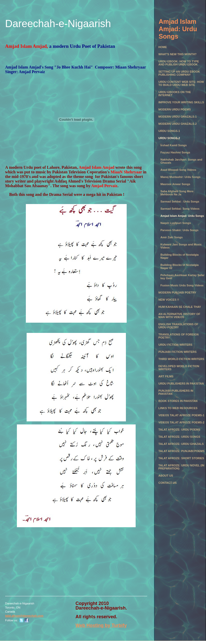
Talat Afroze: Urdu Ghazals (181, 443)
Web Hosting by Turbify (101, 625)
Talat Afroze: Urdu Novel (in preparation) (181, 467)
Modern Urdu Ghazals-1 (177, 116)
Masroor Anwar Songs (175, 184)
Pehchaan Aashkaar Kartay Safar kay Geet (182, 277)
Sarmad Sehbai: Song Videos (180, 208)
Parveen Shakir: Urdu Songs (179, 230)
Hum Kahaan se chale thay (179, 306)
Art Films (166, 376)
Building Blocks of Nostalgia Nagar (179, 256)
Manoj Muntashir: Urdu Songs (180, 176)
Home (162, 47)
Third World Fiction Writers (181, 359)
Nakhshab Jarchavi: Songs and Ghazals (181, 161)
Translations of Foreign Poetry (178, 336)
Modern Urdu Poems (174, 109)
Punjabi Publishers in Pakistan (175, 392)
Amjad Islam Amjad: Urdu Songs (182, 215)
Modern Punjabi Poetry (177, 292)
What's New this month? (177, 54)
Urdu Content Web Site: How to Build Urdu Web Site (181, 83)
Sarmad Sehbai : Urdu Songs (179, 201)
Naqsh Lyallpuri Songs (175, 222)
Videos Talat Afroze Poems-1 (181, 415)
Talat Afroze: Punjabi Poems (181, 451)
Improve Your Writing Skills (181, 102)
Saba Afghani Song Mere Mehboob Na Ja (176, 193)
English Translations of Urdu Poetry (178, 326)
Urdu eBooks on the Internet (174, 94)
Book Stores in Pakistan (178, 400)
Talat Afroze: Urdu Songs (179, 436)
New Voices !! (168, 299)
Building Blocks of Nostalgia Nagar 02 (179, 266)
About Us (165, 475)
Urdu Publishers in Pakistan (181, 383)
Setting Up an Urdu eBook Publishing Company (179, 73)
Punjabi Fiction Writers (177, 351)
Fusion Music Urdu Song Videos (181, 285)
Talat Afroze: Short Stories (181, 458)
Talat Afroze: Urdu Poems (179, 429)
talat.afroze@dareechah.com (24, 615)
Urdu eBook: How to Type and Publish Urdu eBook (178, 63)
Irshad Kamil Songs (173, 145)
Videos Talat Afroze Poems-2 (181, 422)
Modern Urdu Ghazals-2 (177, 123)
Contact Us (167, 482)
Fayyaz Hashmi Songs (175, 152)
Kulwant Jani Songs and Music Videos (181, 246)
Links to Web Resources (178, 408)
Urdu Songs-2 (169, 138)
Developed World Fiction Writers (178, 368)
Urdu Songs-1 (169, 130)
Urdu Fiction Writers (175, 344)
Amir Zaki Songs (171, 237)
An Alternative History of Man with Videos (179, 315)
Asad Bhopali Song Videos (178, 169)
